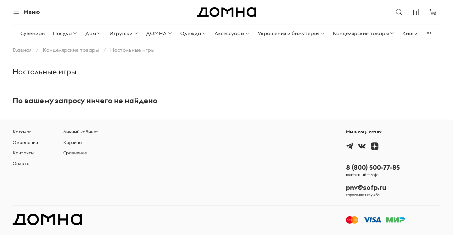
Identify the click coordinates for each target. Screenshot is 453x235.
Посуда (65, 33)
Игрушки (123, 33)
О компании (25, 142)
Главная (22, 50)
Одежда (193, 33)
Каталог (22, 132)
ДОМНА (159, 33)
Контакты (23, 153)
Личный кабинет (80, 132)
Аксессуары (232, 33)
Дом (93, 33)
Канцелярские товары (364, 33)
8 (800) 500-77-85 (373, 167)
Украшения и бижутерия (291, 33)
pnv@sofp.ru (366, 187)
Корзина (72, 142)
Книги (409, 33)
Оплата (21, 163)
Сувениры (32, 33)
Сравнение (75, 153)
